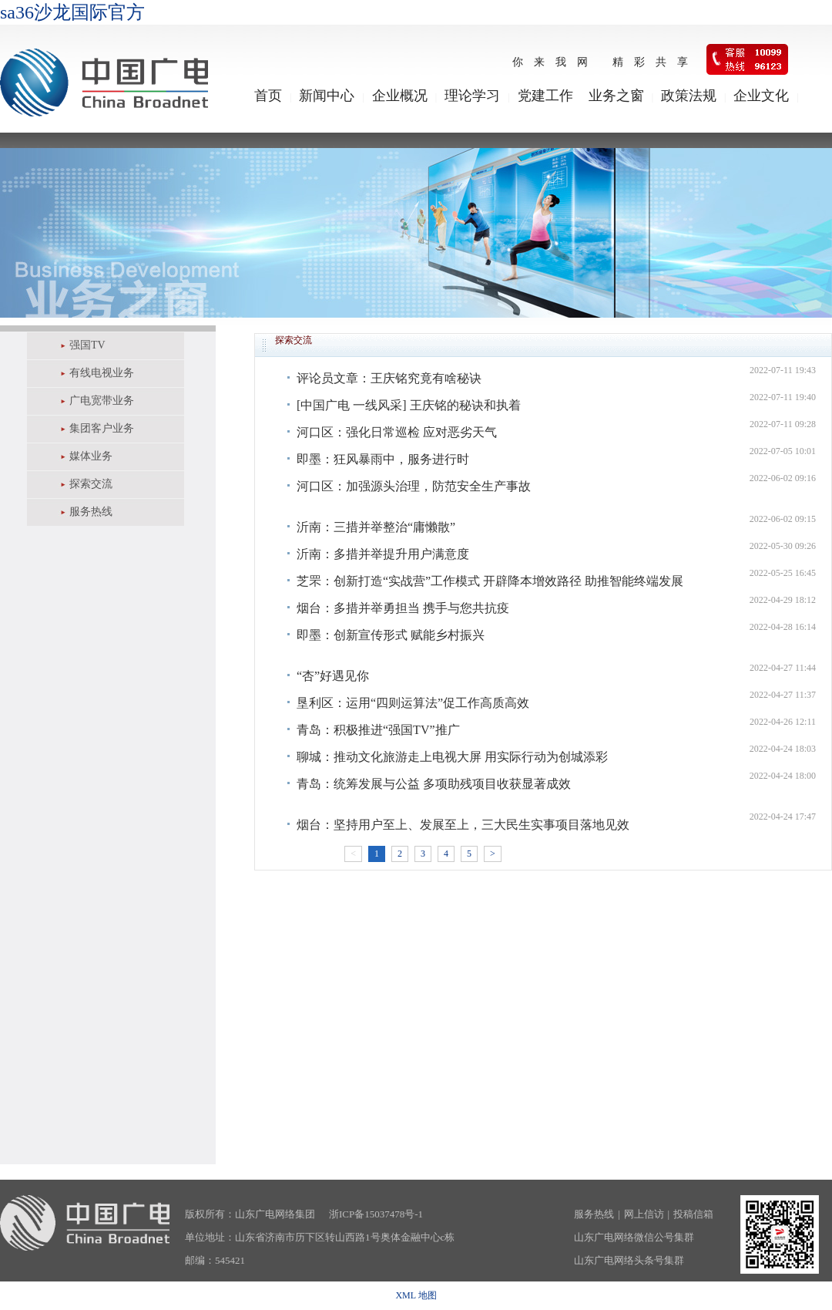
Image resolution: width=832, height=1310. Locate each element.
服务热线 (90, 511)
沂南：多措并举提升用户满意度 (383, 554)
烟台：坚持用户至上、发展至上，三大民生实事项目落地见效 (463, 824)
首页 (268, 95)
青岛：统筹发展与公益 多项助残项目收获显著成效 (434, 783)
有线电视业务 (101, 373)
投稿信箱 (693, 1214)
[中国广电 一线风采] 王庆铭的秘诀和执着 (409, 405)
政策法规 (688, 95)
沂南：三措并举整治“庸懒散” (376, 527)
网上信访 (644, 1214)
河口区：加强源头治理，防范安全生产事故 (414, 486)
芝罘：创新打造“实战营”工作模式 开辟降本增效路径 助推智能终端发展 (490, 581)
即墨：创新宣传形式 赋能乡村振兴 (391, 635)
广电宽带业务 (101, 400)
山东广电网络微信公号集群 (634, 1237)
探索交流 (90, 484)
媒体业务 (90, 456)
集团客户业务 (101, 428)
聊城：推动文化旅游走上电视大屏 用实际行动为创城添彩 (452, 756)
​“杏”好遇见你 (333, 675)
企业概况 (400, 95)
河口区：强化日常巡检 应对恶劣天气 (397, 432)
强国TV (87, 345)
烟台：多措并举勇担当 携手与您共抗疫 (403, 608)
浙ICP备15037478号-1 (376, 1214)
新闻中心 (326, 95)
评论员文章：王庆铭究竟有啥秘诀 (389, 378)
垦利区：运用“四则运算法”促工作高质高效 (413, 702)
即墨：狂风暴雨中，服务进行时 (383, 459)
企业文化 (761, 95)
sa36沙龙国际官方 (72, 12)
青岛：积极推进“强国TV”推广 (378, 729)
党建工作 (545, 95)
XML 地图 (415, 1295)
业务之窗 (616, 95)
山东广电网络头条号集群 (629, 1260)
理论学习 (472, 95)
